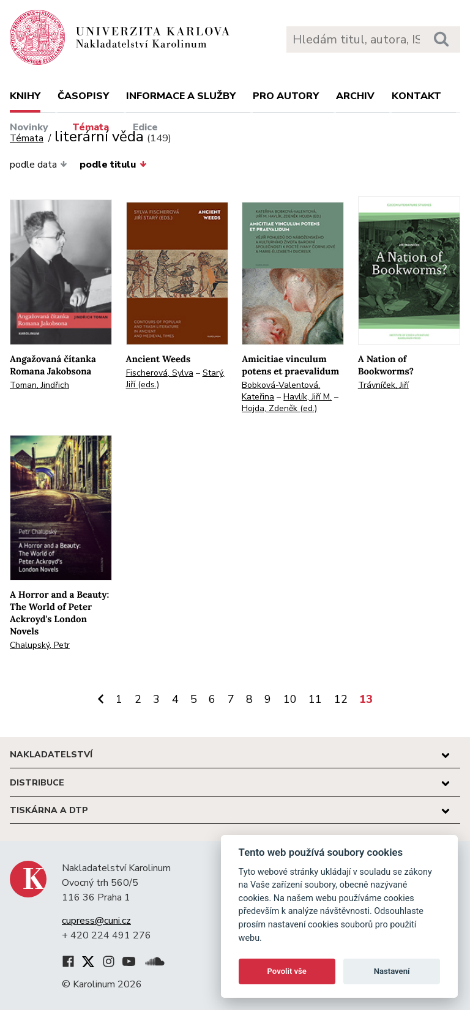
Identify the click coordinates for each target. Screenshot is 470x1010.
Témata (90, 127)
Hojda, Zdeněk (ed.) (279, 408)
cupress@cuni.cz (96, 920)
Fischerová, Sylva (159, 373)
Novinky (29, 127)
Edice (145, 127)
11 (315, 699)
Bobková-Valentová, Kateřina (281, 391)
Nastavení (392, 971)
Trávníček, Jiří (383, 385)
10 (290, 699)
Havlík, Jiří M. (307, 397)
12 (341, 699)
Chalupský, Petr (40, 645)
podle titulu (113, 164)
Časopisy (83, 96)
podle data (38, 164)
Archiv (355, 96)
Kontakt (416, 96)
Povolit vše (287, 971)
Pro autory (286, 96)
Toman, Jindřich (39, 385)
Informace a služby (181, 96)
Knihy (25, 96)
